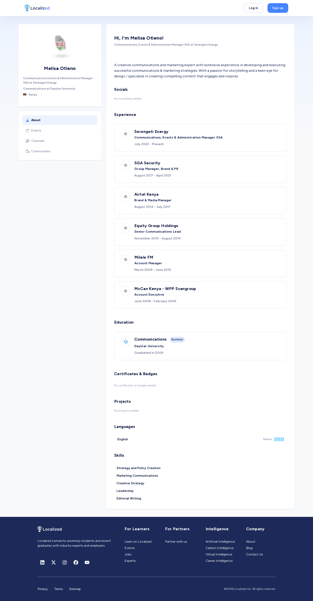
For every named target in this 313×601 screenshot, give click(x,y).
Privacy (43, 589)
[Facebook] (76, 562)
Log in (253, 8)
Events (33, 131)
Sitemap (75, 589)
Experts (130, 561)
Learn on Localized (138, 541)
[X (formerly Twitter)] (53, 562)
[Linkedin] (42, 562)
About (33, 120)
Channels (35, 141)
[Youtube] (87, 562)
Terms (58, 589)
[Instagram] (64, 562)
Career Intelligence (219, 561)
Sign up (277, 8)
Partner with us (176, 541)
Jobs (128, 554)
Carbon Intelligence (220, 548)
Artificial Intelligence (220, 541)
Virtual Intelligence (219, 554)
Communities (38, 151)
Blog (249, 548)
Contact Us (254, 554)
